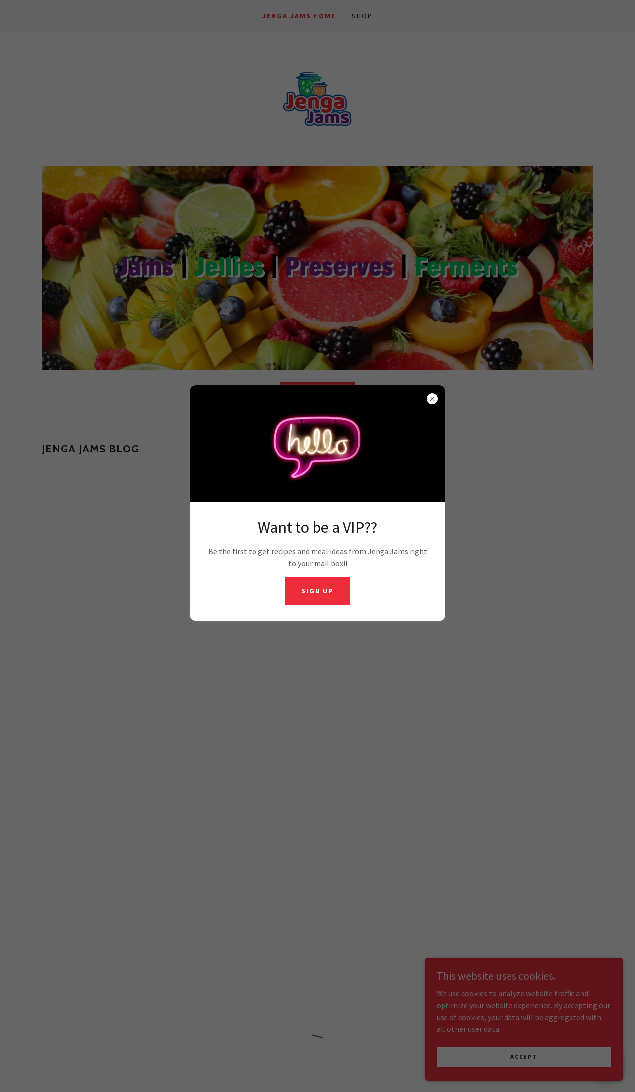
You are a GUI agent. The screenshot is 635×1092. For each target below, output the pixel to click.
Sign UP (317, 590)
